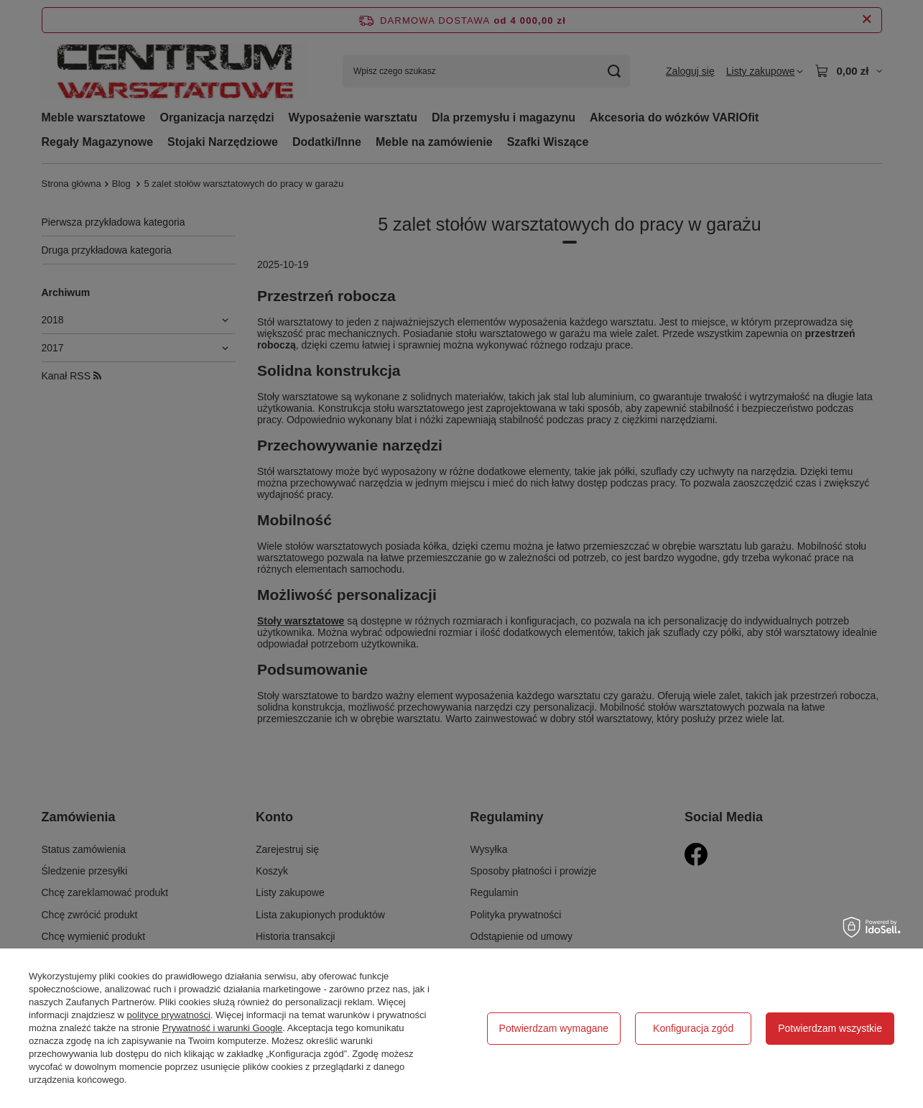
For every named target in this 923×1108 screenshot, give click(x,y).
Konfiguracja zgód (693, 1028)
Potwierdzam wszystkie (830, 1028)
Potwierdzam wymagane (554, 1028)
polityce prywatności (168, 1015)
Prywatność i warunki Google (222, 1027)
